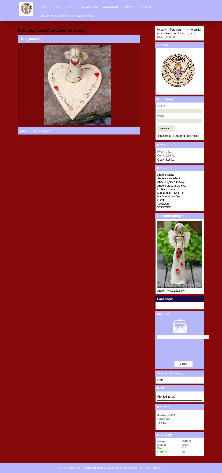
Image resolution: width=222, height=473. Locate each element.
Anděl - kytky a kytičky (171, 290)
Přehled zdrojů (166, 396)
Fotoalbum (89, 6)
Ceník (71, 6)
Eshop (43, 6)
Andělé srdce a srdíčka (171, 185)
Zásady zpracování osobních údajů (66, 16)
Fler (160, 379)
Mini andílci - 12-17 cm (171, 192)
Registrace (164, 135)
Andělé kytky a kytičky (171, 182)
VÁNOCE (163, 203)
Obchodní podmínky (118, 6)
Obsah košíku (165, 159)
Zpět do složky (41, 130)
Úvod (57, 6)
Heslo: (161, 115)
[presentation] (183, 352)
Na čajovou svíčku (168, 196)
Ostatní (161, 200)
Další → (25, 130)
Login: (161, 105)
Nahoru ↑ (158, 468)
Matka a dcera (166, 189)
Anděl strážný (165, 174)
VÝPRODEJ (164, 207)
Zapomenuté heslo (187, 135)
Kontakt (145, 6)
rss (118, 468)
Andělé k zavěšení (168, 178)
